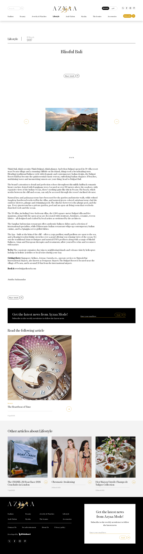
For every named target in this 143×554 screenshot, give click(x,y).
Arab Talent (70, 14)
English (105, 6)
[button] (26, 121)
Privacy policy (59, 527)
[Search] (22, 6)
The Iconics (97, 14)
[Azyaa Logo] (40, 505)
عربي (113, 6)
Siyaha (84, 14)
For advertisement (29, 527)
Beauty (22, 14)
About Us (45, 527)
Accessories (112, 14)
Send (118, 315)
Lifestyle (56, 14)
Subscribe (127, 14)
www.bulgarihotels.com (25, 268)
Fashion (10, 14)
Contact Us (12, 527)
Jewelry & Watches (39, 14)
